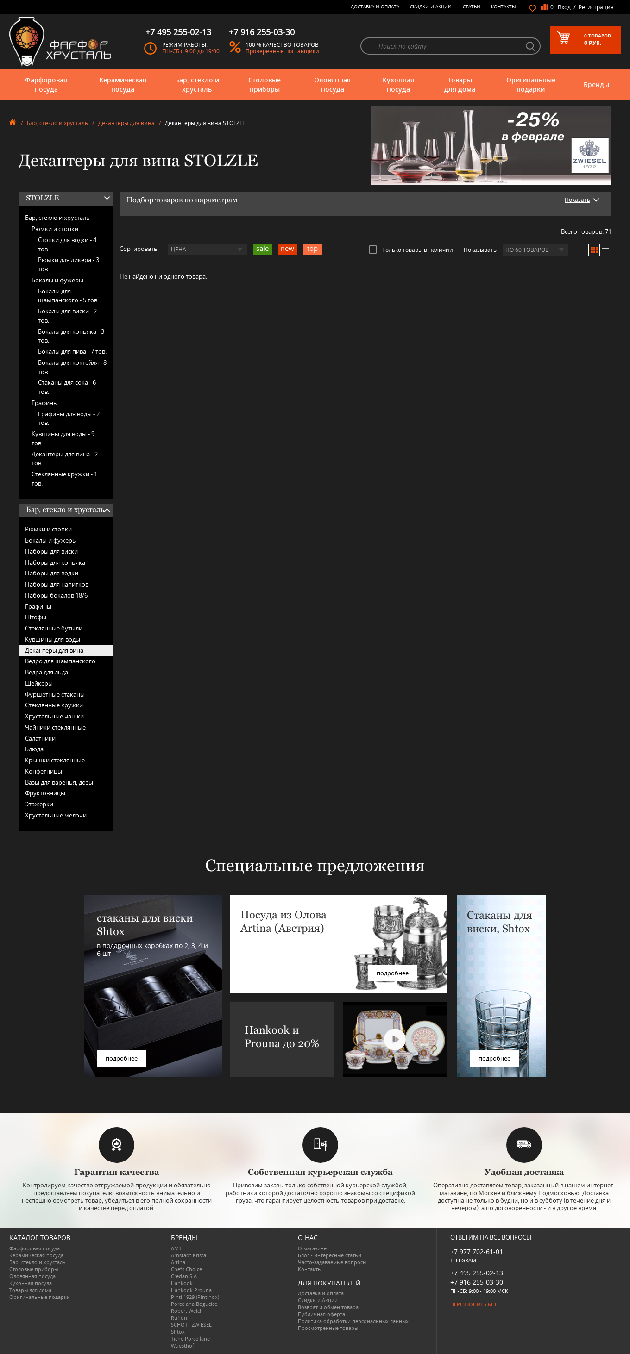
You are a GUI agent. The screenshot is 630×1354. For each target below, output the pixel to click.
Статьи (471, 6)
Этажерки (39, 804)
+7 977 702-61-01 (476, 1251)
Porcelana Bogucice (194, 1303)
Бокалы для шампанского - (68, 296)
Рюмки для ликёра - (68, 264)
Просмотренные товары (328, 1327)
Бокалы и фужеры (57, 280)
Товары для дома (459, 84)
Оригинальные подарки (530, 84)
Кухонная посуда (398, 84)
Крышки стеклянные (55, 760)
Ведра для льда (46, 672)
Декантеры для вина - (65, 459)
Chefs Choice (186, 1269)
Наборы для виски (51, 551)
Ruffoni (180, 1317)
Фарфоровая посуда (46, 84)
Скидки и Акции (431, 6)
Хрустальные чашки (54, 716)
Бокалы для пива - (72, 351)
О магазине (312, 1248)
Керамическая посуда (122, 84)
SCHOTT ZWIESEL (191, 1324)
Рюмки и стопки (55, 229)
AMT (176, 1248)
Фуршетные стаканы (55, 694)
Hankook (182, 1282)
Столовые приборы (264, 84)
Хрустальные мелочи (56, 815)
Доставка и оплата (375, 6)
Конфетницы (43, 771)
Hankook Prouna (191, 1289)
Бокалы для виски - (67, 315)
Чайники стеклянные (55, 727)
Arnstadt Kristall (190, 1255)
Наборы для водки (51, 573)
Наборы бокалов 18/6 (56, 595)
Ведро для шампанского (60, 661)
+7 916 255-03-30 (476, 1282)
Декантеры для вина (126, 123)
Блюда (34, 749)
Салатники (40, 738)
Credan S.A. (184, 1276)
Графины (45, 403)
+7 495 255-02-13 (476, 1272)
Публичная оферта (321, 1313)
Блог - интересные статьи (329, 1255)
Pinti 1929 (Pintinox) (195, 1296)
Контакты (503, 6)
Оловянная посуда (332, 84)
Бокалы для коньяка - (71, 336)
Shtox (178, 1331)
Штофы (35, 617)
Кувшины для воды (52, 639)
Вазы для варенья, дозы (59, 782)
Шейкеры (39, 683)
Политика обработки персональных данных (353, 1320)
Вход (564, 7)
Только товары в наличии (411, 249)
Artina (178, 1262)
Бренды (596, 84)
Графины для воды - (69, 418)
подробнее (122, 1058)
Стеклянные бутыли (53, 628)
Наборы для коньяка (55, 562)
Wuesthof (182, 1345)
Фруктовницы (45, 793)
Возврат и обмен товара (328, 1307)
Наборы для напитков (56, 584)
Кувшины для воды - (63, 438)
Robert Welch (187, 1310)
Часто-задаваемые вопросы (332, 1262)
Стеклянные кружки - (64, 478)
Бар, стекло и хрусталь (197, 84)
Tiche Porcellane (190, 1338)
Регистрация (596, 7)
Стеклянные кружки (54, 705)
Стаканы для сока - (67, 387)
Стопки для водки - (67, 244)
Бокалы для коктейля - (72, 367)
